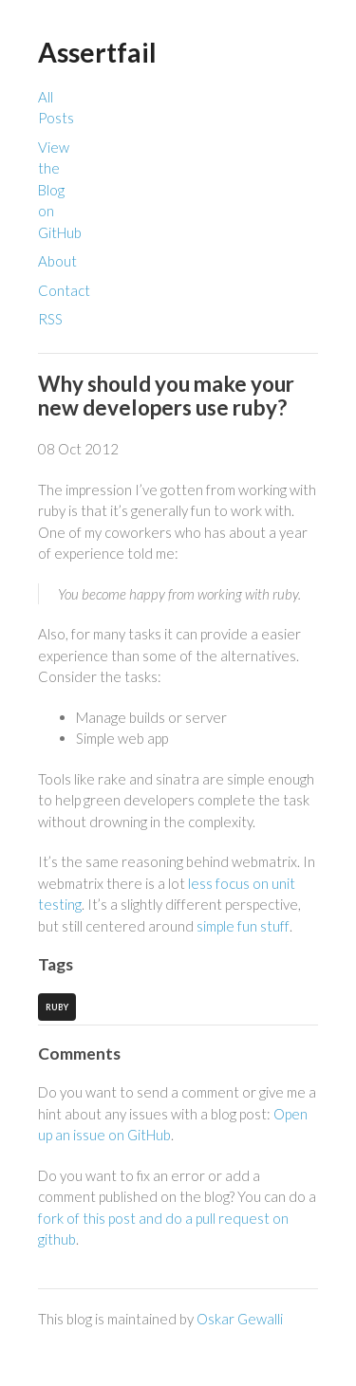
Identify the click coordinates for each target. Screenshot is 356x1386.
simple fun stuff (243, 925)
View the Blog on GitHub (60, 190)
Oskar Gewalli (240, 1318)
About (57, 260)
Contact (64, 290)
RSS (50, 318)
